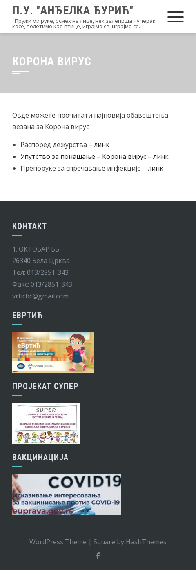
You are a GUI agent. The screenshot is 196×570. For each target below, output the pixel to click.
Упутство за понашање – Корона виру (81, 156)
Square (104, 541)
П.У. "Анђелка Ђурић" (73, 10)
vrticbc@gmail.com (40, 296)
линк (101, 144)
